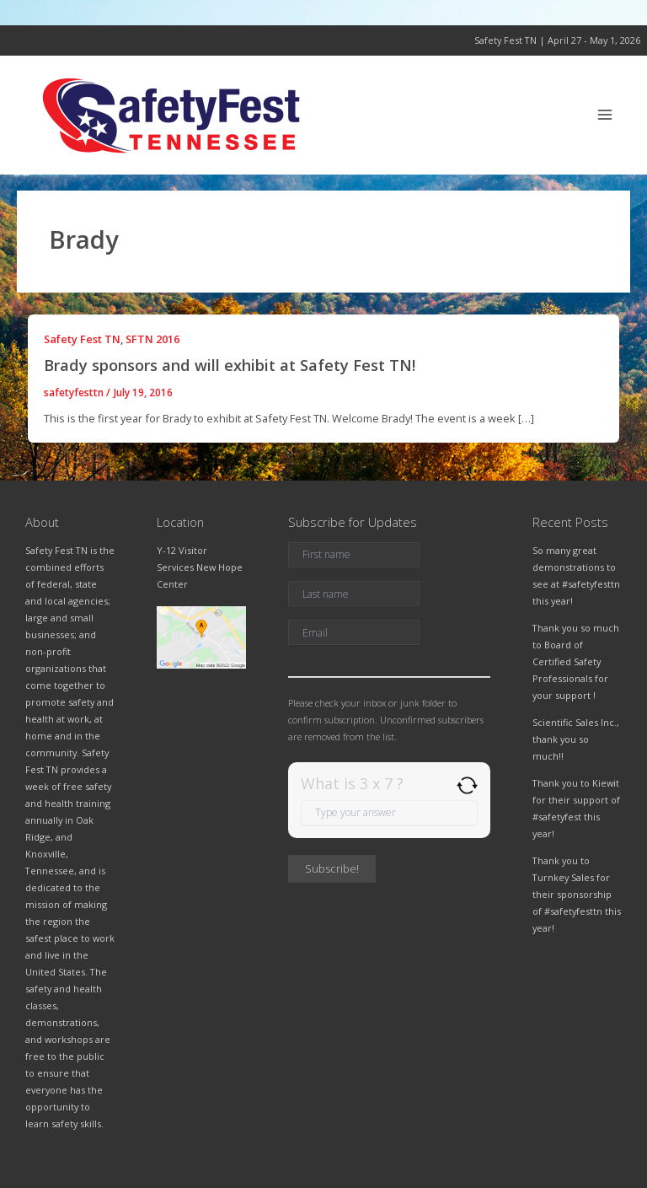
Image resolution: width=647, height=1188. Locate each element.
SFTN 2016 (152, 339)
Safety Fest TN (82, 339)
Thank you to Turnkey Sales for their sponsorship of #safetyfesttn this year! (576, 894)
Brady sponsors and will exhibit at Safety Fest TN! (229, 365)
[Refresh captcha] (467, 785)
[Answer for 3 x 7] (389, 812)
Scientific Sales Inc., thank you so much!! (575, 739)
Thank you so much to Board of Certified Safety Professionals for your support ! (575, 661)
